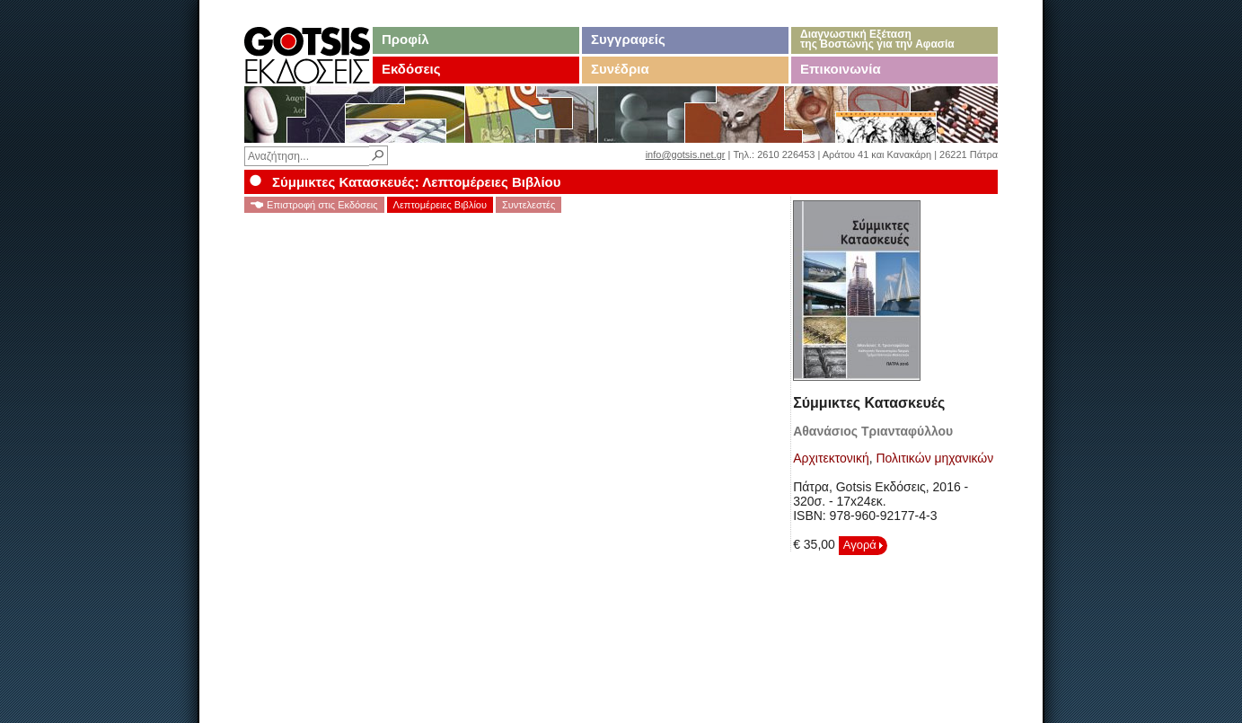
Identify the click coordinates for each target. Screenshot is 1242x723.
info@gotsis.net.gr (686, 154)
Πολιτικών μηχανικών (934, 458)
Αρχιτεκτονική (831, 458)
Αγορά (863, 544)
